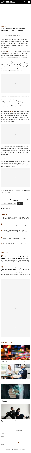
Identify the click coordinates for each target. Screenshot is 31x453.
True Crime (2, 433)
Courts (2, 439)
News (2, 255)
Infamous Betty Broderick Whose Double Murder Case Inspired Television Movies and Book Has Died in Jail (15, 231)
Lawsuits (2, 438)
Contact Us (2, 445)
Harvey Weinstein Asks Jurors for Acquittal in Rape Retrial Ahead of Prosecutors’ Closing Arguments (15, 257)
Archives (2, 430)
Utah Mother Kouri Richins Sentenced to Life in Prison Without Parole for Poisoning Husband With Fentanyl (15, 238)
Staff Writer (5, 34)
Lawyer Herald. (15, 449)
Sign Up (19, 203)
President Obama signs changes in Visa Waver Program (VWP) (15, 161)
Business (2, 436)
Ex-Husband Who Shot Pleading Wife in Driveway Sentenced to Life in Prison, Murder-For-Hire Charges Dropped (16, 244)
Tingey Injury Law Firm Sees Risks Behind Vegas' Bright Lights (15, 361)
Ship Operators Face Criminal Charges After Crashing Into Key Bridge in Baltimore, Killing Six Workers (15, 269)
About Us (2, 444)
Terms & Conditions (19, 430)
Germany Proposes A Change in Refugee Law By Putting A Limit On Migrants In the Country (14, 165)
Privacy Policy (18, 431)
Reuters (12, 111)
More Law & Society (6, 342)
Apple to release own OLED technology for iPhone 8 (13, 163)
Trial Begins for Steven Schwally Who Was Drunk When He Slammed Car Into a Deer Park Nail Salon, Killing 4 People (16, 218)
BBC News (10, 51)
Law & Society (4, 26)
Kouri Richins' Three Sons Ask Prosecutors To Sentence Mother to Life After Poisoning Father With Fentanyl (15, 224)
